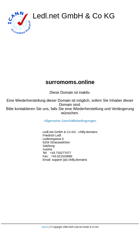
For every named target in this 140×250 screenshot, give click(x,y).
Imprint (44, 227)
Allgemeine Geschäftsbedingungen (70, 121)
